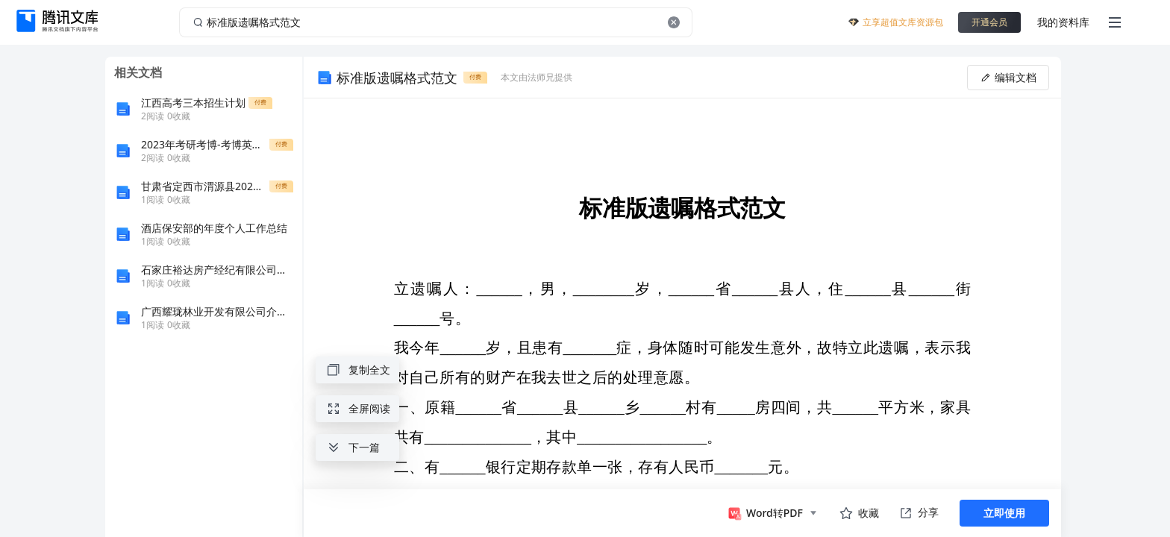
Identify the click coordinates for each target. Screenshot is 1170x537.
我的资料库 (1063, 22)
